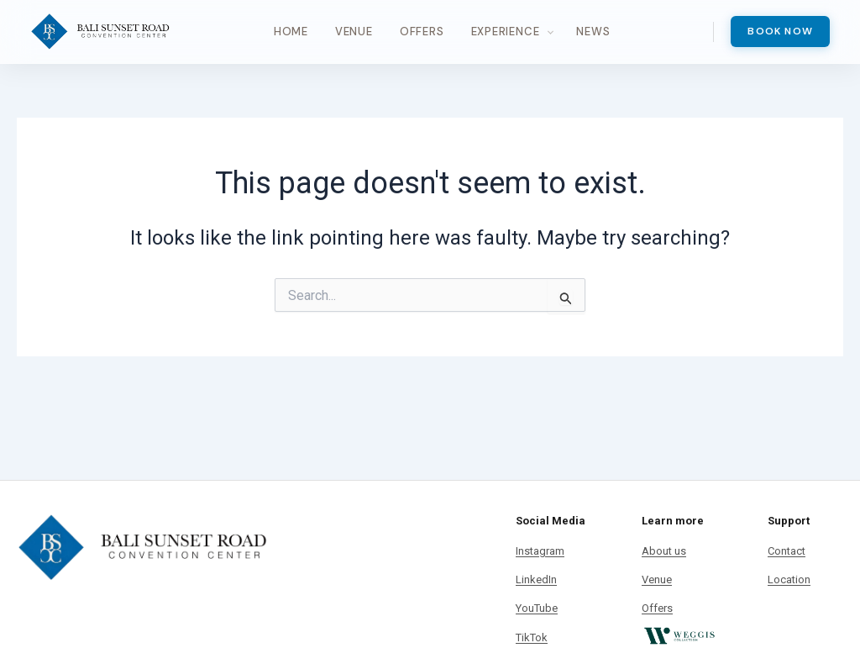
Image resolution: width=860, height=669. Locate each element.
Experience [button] (505, 31)
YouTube (537, 608)
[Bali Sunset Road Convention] (100, 31)
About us (664, 551)
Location (789, 579)
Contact (786, 551)
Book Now (780, 31)
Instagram (540, 551)
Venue (354, 31)
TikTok (532, 637)
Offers (422, 31)
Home (291, 31)
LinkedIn (536, 579)
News (593, 31)
